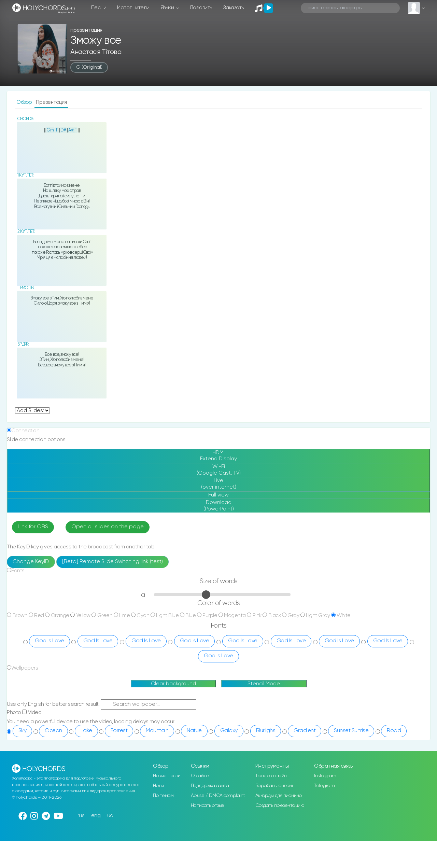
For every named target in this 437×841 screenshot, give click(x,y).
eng (96, 815)
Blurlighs (266, 730)
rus (81, 815)
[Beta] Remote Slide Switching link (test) (112, 561)
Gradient (304, 730)
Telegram (324, 785)
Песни (99, 7)
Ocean (53, 730)
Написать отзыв (207, 805)
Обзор (24, 102)
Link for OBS (33, 527)
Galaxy (229, 730)
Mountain (157, 730)
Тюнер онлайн (271, 775)
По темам (163, 795)
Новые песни (167, 775)
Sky (22, 730)
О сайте (200, 775)
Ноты (158, 785)
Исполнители (133, 7)
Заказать (233, 7)
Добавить (201, 7)
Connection (25, 430)
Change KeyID (31, 561)
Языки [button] (167, 7)
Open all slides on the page (107, 527)
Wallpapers (24, 668)
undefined (32, 410)
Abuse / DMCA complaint (218, 795)
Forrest (119, 730)
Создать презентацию (279, 805)
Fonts (18, 570)
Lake (86, 730)
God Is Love (49, 641)
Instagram (325, 775)
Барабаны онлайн (275, 785)
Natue (194, 730)
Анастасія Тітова (95, 52)
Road (394, 730)
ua (110, 815)
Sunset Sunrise (351, 730)
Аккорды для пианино (278, 795)
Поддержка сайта (210, 785)
